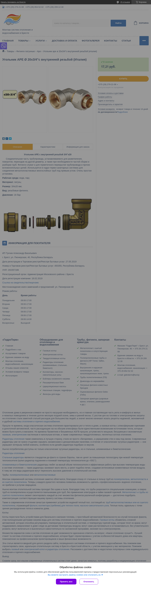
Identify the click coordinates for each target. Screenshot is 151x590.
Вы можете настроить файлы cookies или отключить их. (74, 575)
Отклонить (89, 581)
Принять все (66, 581)
